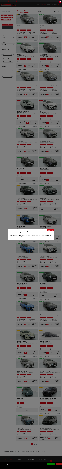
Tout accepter (51, 464)
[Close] (60, 2)
